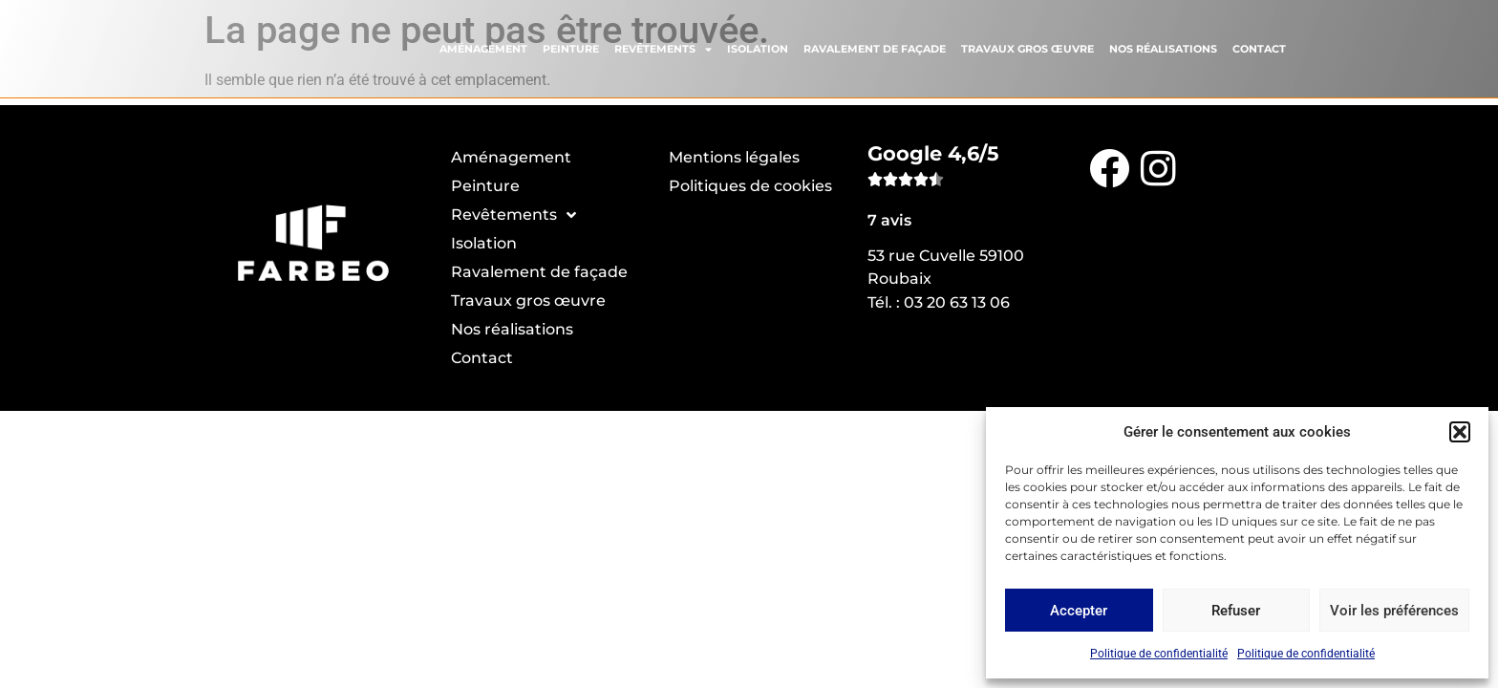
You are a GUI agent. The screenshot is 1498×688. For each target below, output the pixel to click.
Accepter (1078, 610)
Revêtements (663, 46)
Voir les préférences (1394, 610)
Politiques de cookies (750, 186)
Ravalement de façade (874, 47)
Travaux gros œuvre (1027, 47)
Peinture (571, 47)
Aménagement (483, 47)
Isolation (757, 47)
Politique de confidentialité (1159, 653)
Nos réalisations (1163, 47)
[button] (1459, 431)
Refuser (1235, 610)
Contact (1259, 47)
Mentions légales (734, 157)
